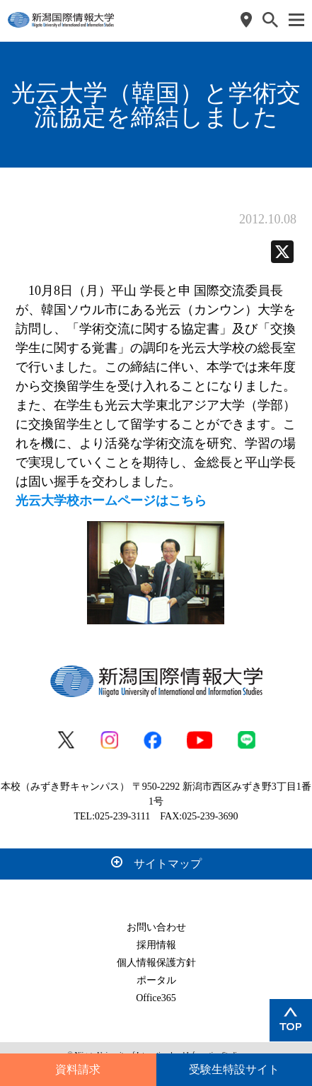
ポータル (156, 980)
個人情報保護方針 (156, 962)
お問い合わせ (156, 927)
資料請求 (77, 1069)
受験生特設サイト (234, 1069)
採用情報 (156, 945)
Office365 (156, 998)
